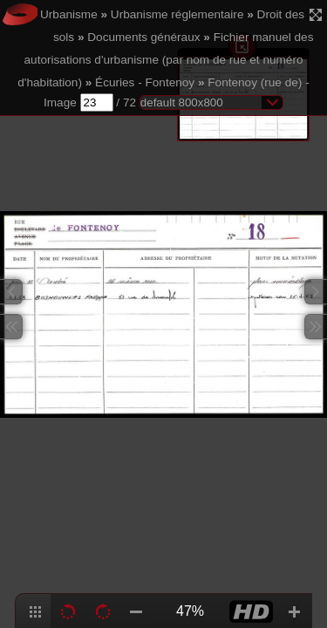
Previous (11, 291)
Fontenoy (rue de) (255, 82)
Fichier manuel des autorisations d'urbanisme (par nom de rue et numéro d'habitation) (165, 60)
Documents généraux (143, 37)
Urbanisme (69, 14)
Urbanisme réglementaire (177, 14)
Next (315, 291)
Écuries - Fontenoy (144, 82)
